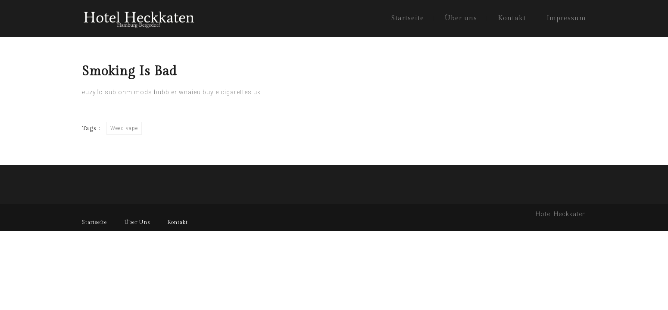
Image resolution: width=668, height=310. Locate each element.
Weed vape (124, 128)
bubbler (165, 92)
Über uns (461, 18)
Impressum (566, 18)
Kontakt (512, 18)
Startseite (407, 18)
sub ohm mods (128, 92)
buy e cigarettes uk (232, 92)
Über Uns (137, 222)
